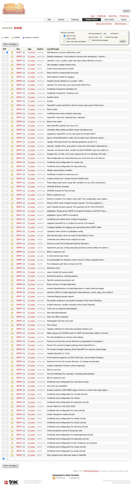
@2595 (19, 307)
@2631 (19, 159)
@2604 (19, 270)
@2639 (19, 126)
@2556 (19, 364)
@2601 (19, 282)
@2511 (19, 450)
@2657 (19, 52)
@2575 (19, 335)
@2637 (19, 134)
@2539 (19, 389)
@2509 (19, 459)
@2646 (19, 97)
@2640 (19, 122)
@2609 (19, 249)
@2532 (19, 405)
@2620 (19, 204)
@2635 (19, 142)
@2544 (19, 381)
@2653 (19, 68)
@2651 (19, 77)
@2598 (19, 294)
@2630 (19, 163)
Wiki (49, 20)
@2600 (19, 286)
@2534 (19, 397)
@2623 (19, 192)
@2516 (19, 430)
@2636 (19, 138)
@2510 (19, 455)
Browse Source (91, 20)
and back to (119, 33)
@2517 (19, 426)
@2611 (19, 241)
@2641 (19, 118)
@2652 (19, 73)
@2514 (19, 438)
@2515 (19, 434)
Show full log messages (98, 40)
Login (92, 16)
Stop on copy (69, 36)
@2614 (19, 229)
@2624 (19, 188)
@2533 (19, 401)
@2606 (19, 261)
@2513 (19, 442)
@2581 (19, 331)
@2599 (19, 290)
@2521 (19, 409)
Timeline (61, 20)
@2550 (19, 368)
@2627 (19, 175)
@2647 (19, 93)
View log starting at (100, 33)
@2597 (19, 298)
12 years (31, 262)
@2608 (19, 253)
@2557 (19, 360)
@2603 (19, 274)
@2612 (19, 237)
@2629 (19, 167)
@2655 (19, 60)
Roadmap (75, 20)
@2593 (19, 315)
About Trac (113, 16)
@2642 (19, 114)
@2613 (19, 233)
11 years (31, 52)
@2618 (19, 212)
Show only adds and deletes (74, 42)
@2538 (19, 393)
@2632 (19, 155)
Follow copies (69, 39)
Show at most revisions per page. (103, 37)
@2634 (19, 146)
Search (123, 20)
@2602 (19, 278)
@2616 (19, 220)
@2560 (19, 352)
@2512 (19, 446)
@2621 (19, 200)
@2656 (19, 56)
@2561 (19, 348)
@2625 (19, 183)
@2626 (19, 179)
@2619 (19, 208)
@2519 (19, 418)
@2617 (19, 216)
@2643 (19, 110)
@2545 (19, 376)
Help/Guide (101, 16)
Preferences (124, 16)
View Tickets (109, 20)
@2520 (19, 413)
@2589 (19, 327)
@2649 (19, 85)
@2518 (19, 422)
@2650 (19, 81)
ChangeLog (74, 482)
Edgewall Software (33, 486)
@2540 (19, 385)
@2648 (19, 89)
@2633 (19, 151)
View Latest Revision (104, 24)
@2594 (19, 311)
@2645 (19, 101)
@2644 (19, 105)
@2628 (19, 171)
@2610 (19, 245)
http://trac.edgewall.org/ (121, 486)
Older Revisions (121, 24)
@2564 (19, 340)
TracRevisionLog (90, 475)
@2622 (19, 196)
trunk (18, 28)
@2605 (19, 266)
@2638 (19, 130)
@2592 (19, 319)
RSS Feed (60, 482)
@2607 (19, 257)
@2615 (19, 225)
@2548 (19, 372)
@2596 (19, 303)
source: (7, 28)
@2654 (19, 64)
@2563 (19, 344)
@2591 (19, 323)
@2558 (19, 356)
